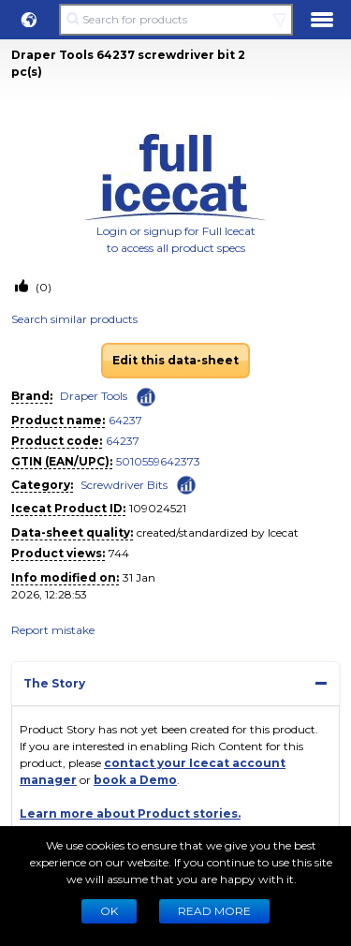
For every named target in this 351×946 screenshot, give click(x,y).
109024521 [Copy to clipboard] (157, 508)
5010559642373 (158, 461)
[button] (29, 19)
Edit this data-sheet (175, 360)
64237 (125, 420)
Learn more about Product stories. (130, 813)
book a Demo (135, 780)
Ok (109, 911)
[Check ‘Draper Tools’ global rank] (146, 397)
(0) (42, 287)
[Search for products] (175, 19)
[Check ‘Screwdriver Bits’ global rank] (186, 484)
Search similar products (74, 319)
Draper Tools (93, 396)
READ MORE (214, 911)
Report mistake (53, 630)
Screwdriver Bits (124, 485)
